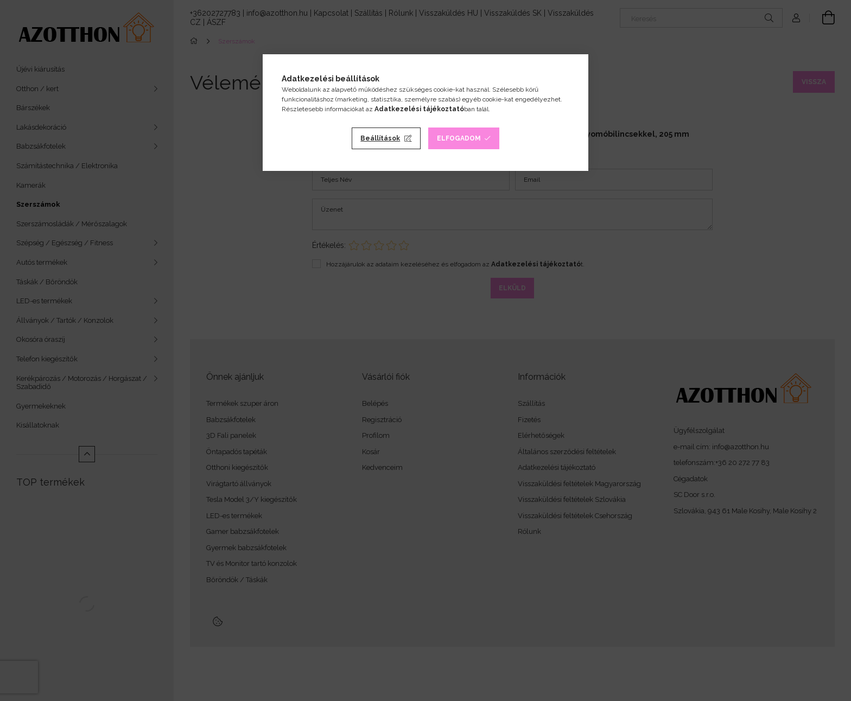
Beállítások (380, 138)
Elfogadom (459, 138)
